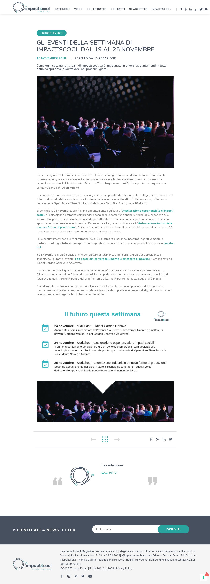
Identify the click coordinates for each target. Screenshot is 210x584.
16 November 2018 (51, 58)
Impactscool (161, 9)
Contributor (97, 9)
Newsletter (138, 9)
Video (78, 9)
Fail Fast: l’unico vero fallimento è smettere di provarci (112, 259)
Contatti (118, 9)
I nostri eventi (52, 33)
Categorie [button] (62, 9)
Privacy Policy (124, 568)
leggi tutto (109, 472)
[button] (181, 9)
